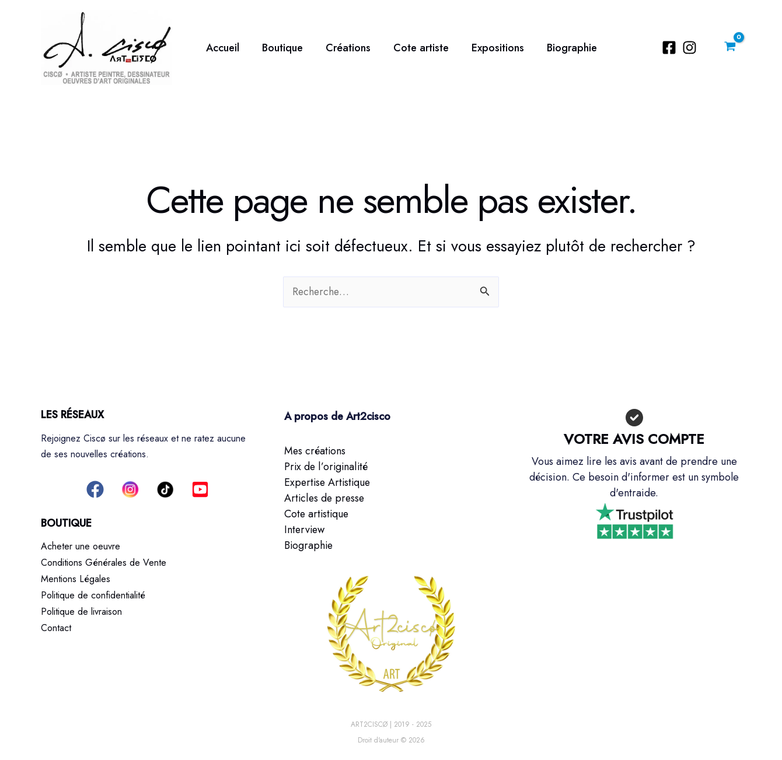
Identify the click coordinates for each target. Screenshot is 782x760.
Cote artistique (317, 513)
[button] (95, 489)
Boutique (279, 47)
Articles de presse (325, 498)
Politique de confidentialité (93, 593)
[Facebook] (670, 47)
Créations (343, 47)
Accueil (221, 47)
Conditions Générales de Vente (103, 562)
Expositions (489, 47)
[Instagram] (691, 47)
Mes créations (315, 450)
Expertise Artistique (328, 482)
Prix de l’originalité (326, 466)
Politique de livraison (81, 609)
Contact (56, 625)
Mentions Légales (75, 577)
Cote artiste (414, 47)
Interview (305, 529)
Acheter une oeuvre (80, 546)
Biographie (562, 47)
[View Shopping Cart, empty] (730, 48)
